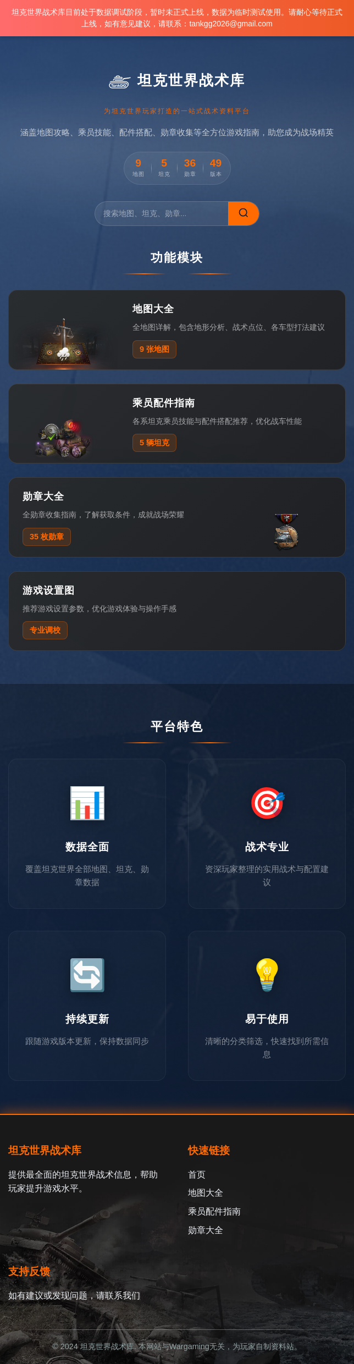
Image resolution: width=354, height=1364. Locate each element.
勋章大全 (205, 1230)
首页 (197, 1174)
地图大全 (205, 1192)
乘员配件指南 (214, 1211)
